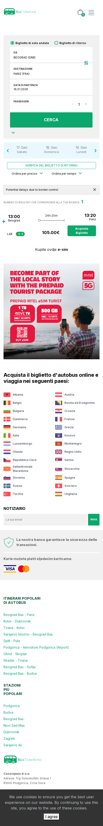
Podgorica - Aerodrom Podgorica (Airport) (36, 647)
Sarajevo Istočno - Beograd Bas (28, 634)
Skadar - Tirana (16, 660)
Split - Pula (12, 641)
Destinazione (23, 68)
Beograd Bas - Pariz (19, 615)
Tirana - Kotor (14, 628)
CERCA (51, 119)
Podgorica (12, 706)
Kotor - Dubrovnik (17, 621)
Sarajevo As (13, 745)
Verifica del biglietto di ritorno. (51, 165)
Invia (93, 519)
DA (15, 52)
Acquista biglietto (81, 231)
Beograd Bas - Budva (20, 673)
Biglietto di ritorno (72, 43)
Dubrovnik (11, 732)
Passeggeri (21, 101)
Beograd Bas (14, 719)
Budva (8, 712)
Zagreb (9, 738)
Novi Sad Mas (14, 725)
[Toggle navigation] (91, 8)
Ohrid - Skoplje (15, 654)
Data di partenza (26, 85)
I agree (51, 816)
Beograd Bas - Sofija (20, 667)
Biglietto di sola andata (32, 43)
